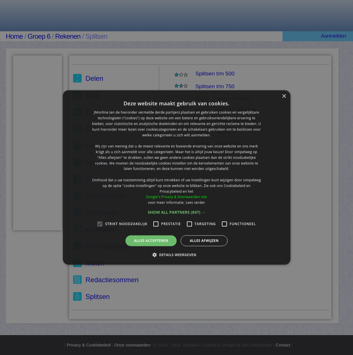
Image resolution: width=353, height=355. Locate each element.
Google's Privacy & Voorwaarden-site (176, 197)
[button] (176, 212)
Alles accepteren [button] (151, 240)
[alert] (176, 177)
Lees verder (195, 202)
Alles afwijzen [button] (204, 240)
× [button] (284, 96)
